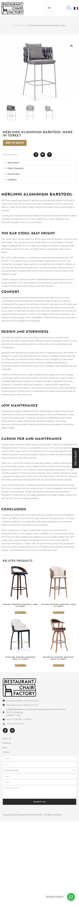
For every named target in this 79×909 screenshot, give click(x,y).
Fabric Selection (16, 168)
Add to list (20, 612)
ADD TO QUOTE (15, 143)
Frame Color (14, 174)
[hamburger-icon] (49, 8)
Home (15, 25)
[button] (71, 45)
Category (12, 179)
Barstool (23, 25)
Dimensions (13, 162)
